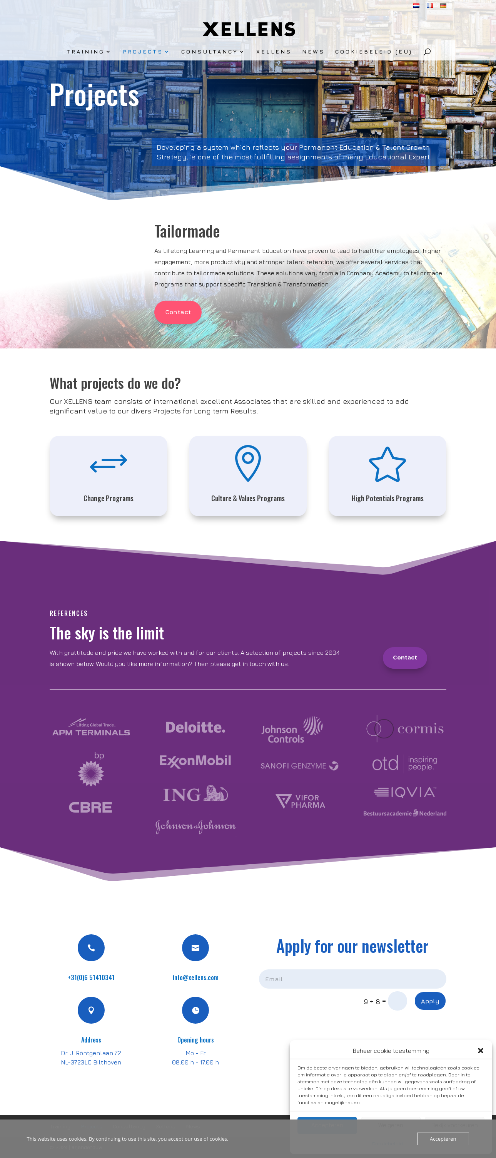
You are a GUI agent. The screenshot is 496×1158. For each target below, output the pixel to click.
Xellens (274, 52)
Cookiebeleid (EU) (373, 52)
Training (86, 52)
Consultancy (209, 52)
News (313, 52)
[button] (480, 1050)
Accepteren (443, 1138)
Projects (143, 52)
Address (91, 1039)
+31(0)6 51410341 (91, 977)
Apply (430, 1000)
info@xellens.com (196, 977)
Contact (178, 311)
